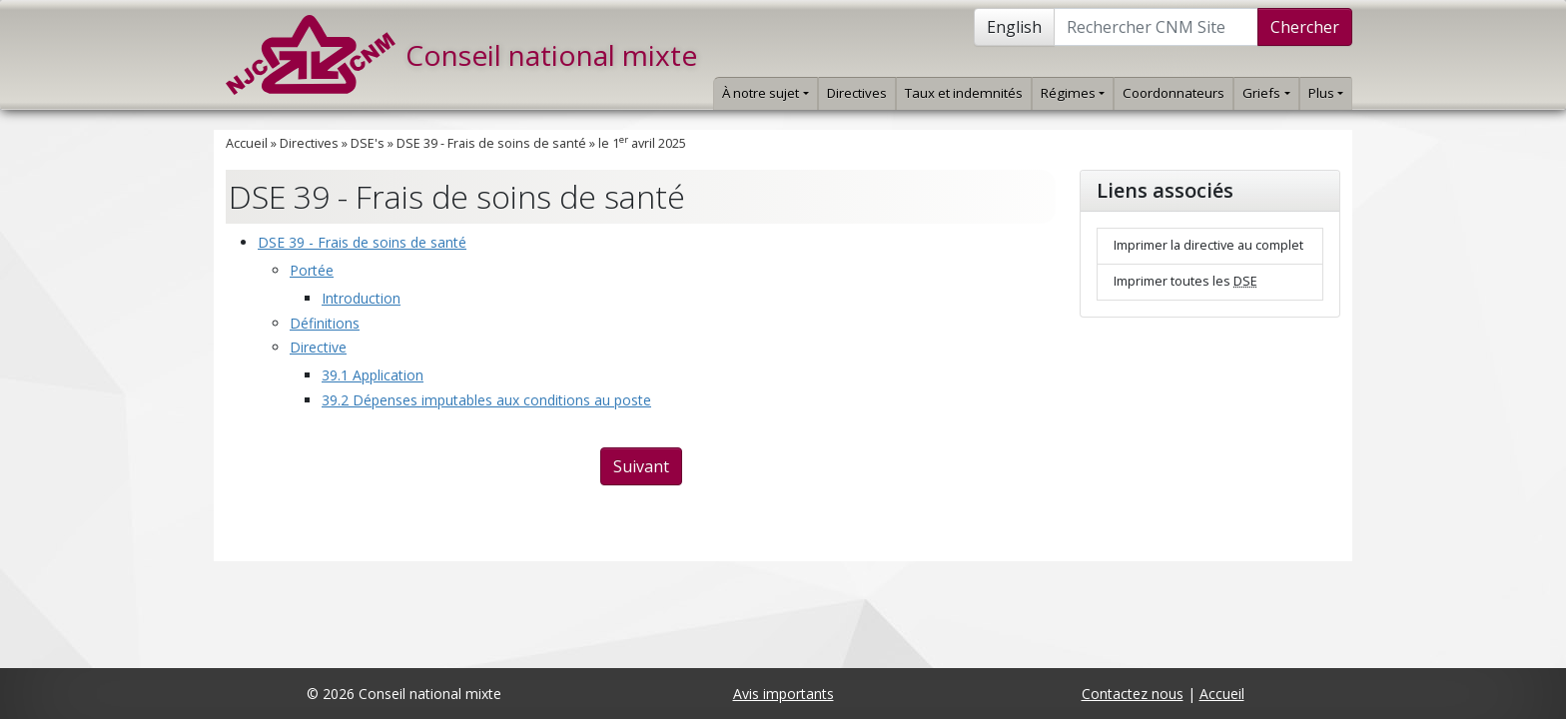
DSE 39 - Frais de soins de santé (491, 143)
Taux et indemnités (964, 93)
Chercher (1304, 27)
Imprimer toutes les (1185, 281)
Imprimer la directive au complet (1208, 245)
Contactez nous (1132, 693)
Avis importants (783, 693)
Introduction (361, 298)
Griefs (1265, 93)
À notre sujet (765, 93)
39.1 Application (372, 374)
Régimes (1073, 93)
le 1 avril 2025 (642, 143)
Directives (857, 93)
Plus (1325, 93)
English (1014, 27)
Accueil (247, 143)
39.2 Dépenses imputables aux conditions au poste (486, 399)
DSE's (368, 143)
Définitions (325, 323)
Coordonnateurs (1173, 93)
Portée (312, 270)
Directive (318, 347)
